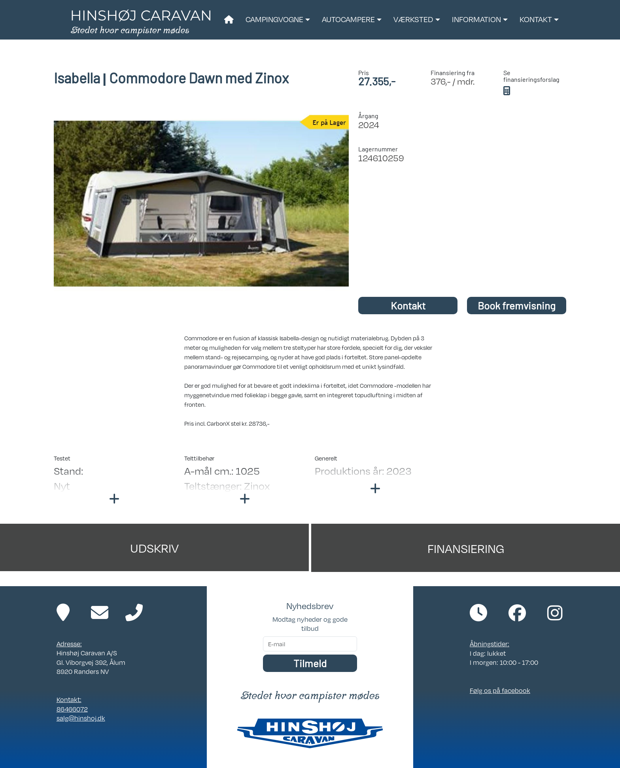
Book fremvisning (517, 305)
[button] (278, 20)
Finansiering (465, 548)
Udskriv (154, 547)
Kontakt (408, 305)
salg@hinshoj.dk (81, 718)
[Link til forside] (140, 22)
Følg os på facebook (500, 690)
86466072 (72, 708)
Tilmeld (310, 663)
